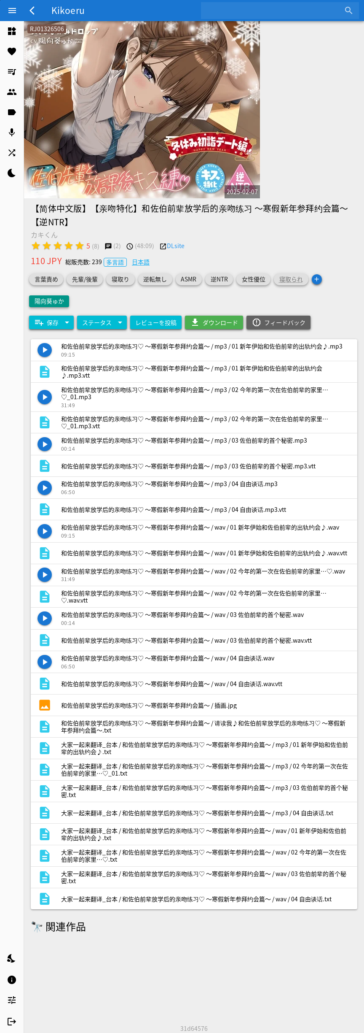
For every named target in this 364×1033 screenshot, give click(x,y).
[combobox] (273, 10)
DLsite (176, 245)
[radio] (36, 246)
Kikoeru (68, 10)
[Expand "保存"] (51, 322)
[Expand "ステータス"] (102, 322)
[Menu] (12, 10)
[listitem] (12, 31)
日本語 (141, 261)
